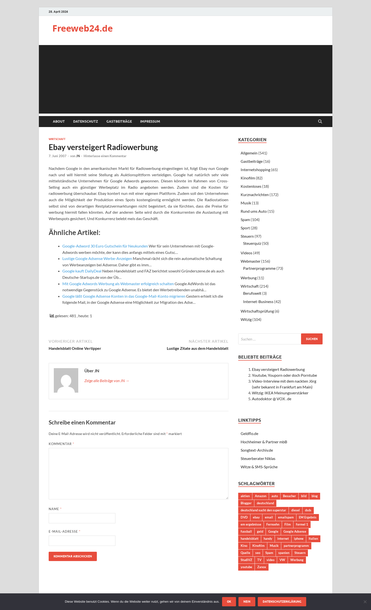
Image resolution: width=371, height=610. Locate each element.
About (59, 121)
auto (274, 496)
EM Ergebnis (307, 517)
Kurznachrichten (255, 194)
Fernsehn (272, 524)
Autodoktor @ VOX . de (271, 398)
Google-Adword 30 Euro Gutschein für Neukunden (105, 246)
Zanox (261, 567)
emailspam (286, 517)
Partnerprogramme (259, 268)
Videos (246, 252)
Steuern (247, 236)
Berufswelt (252, 293)
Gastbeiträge (119, 121)
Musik (246, 202)
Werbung (249, 277)
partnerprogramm (296, 546)
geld (260, 531)
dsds (308, 510)
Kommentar (61, 444)
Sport (245, 227)
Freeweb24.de (82, 28)
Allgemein (249, 153)
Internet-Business (258, 301)
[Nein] (364, 601)
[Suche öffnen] (320, 121)
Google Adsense (294, 531)
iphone (299, 538)
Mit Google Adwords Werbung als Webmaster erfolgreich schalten (118, 283)
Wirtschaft (57, 139)
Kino (244, 546)
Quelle (245, 553)
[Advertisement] (185, 79)
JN (78, 156)
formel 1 (302, 524)
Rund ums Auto (254, 211)
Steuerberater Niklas (258, 458)
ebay (256, 517)
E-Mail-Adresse (64, 531)
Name (55, 509)
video (270, 560)
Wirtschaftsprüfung (257, 311)
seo (257, 553)
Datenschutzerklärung (282, 601)
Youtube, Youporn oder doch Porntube (284, 375)
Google (273, 531)
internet (283, 538)
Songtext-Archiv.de (257, 450)
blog (315, 496)
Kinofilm (248, 178)
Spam (245, 219)
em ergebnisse (251, 524)
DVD (244, 517)
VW (282, 560)
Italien (313, 538)
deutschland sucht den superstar (263, 510)
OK (229, 601)
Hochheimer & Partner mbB (264, 441)
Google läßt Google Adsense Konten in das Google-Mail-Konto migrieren (123, 296)
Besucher (289, 496)
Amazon (260, 496)
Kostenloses (251, 186)
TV (259, 560)
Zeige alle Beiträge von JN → (106, 380)
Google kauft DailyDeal (81, 271)
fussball (246, 531)
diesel (295, 510)
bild (303, 496)
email (269, 517)
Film (287, 524)
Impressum (150, 121)
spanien (283, 553)
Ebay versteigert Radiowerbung (278, 369)
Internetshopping (255, 169)
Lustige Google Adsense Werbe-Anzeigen (97, 258)
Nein (246, 601)
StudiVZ (246, 560)
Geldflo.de (249, 433)
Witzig (246, 319)
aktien (245, 496)
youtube (246, 567)
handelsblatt (250, 538)
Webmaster (250, 261)
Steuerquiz (252, 243)
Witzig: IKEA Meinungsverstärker (280, 392)
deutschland (265, 503)
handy (268, 538)
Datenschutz (85, 121)
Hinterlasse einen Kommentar (105, 156)
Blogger (246, 503)
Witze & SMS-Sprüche (259, 466)
